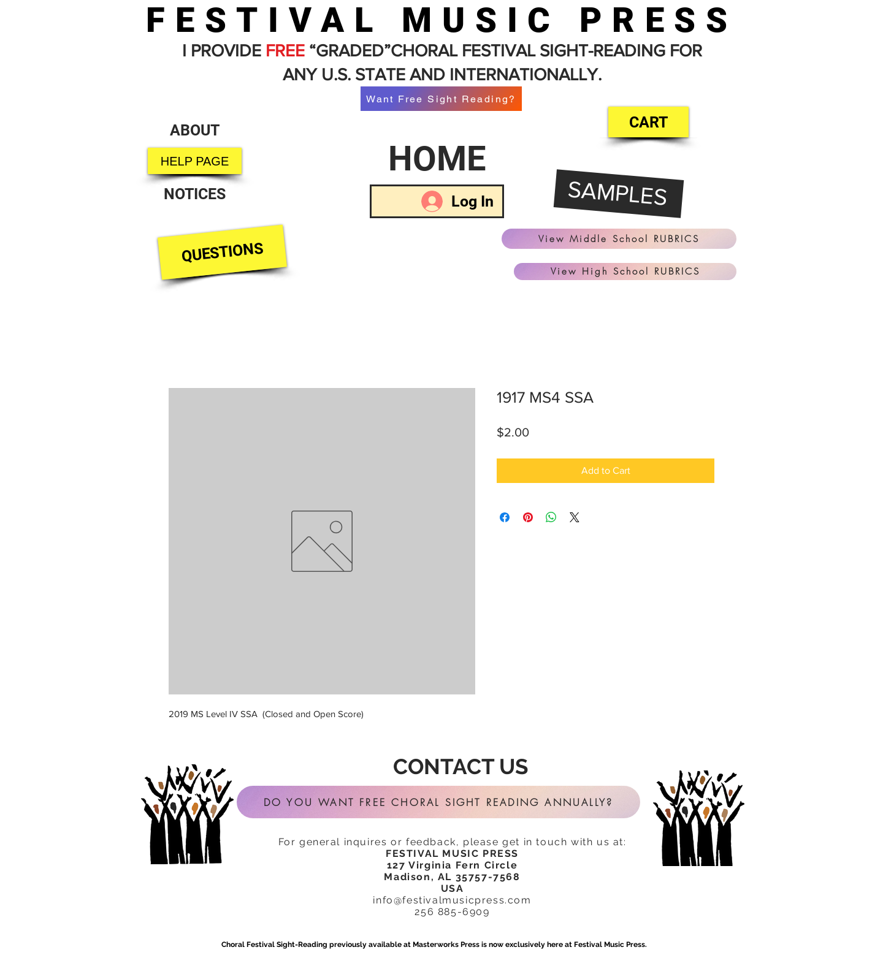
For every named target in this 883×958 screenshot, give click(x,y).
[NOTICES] (195, 194)
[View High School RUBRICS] (625, 271)
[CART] (648, 122)
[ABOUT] (194, 130)
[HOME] (437, 158)
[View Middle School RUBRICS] (619, 239)
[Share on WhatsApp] (551, 517)
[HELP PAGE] (195, 161)
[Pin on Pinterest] (528, 517)
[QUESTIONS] (222, 252)
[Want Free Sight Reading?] (441, 98)
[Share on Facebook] (504, 517)
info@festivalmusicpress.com (452, 900)
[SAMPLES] (619, 194)
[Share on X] (574, 517)
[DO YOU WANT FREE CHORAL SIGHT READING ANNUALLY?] (438, 802)
